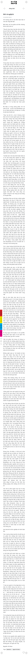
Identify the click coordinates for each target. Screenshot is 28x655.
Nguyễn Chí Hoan (16, 649)
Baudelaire (9, 649)
